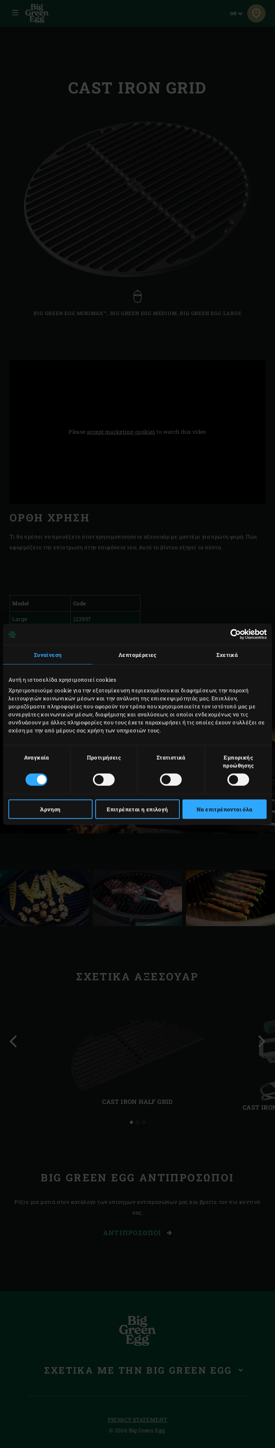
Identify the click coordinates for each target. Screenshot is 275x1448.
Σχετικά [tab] (227, 654)
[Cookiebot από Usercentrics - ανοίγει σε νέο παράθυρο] (233, 634)
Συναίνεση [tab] (48, 654)
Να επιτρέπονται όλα (225, 808)
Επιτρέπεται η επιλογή (137, 808)
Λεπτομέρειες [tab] (137, 654)
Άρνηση (50, 808)
